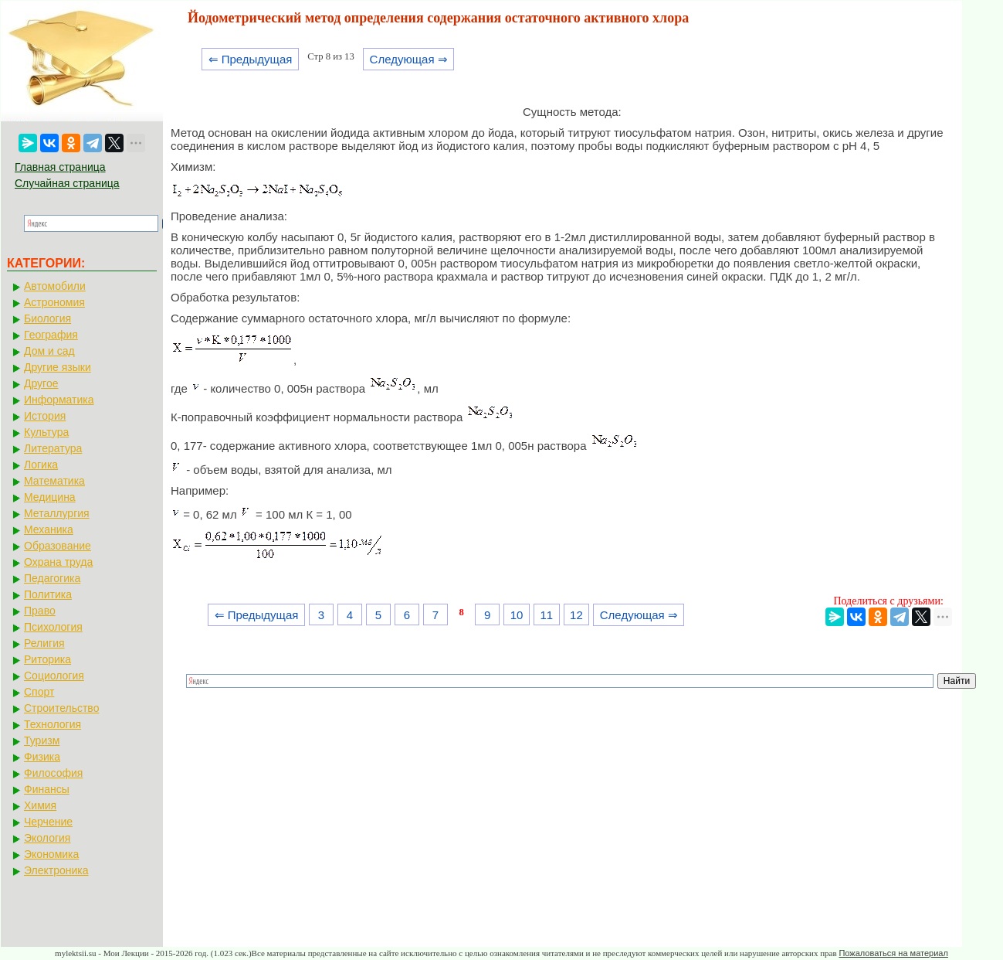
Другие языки (57, 367)
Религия (44, 643)
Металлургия (57, 513)
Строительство (61, 708)
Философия (53, 773)
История (45, 416)
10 (517, 614)
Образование (57, 546)
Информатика (58, 399)
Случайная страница (67, 183)
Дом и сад (49, 351)
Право (40, 610)
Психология (53, 627)
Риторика (47, 659)
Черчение (48, 821)
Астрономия (54, 302)
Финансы (46, 789)
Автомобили (55, 286)
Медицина (50, 497)
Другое (41, 383)
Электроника (56, 870)
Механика (48, 529)
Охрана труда (58, 562)
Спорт (39, 692)
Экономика (51, 854)
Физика (42, 757)
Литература (53, 448)
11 (546, 614)
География (51, 335)
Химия (40, 805)
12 (576, 614)
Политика (48, 594)
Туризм (41, 740)
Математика (54, 481)
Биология (47, 318)
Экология (47, 838)
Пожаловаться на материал (893, 953)
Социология (54, 675)
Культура (46, 432)
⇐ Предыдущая (250, 59)
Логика (41, 464)
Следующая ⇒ (409, 59)
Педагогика (52, 578)
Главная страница (60, 167)
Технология (52, 724)
